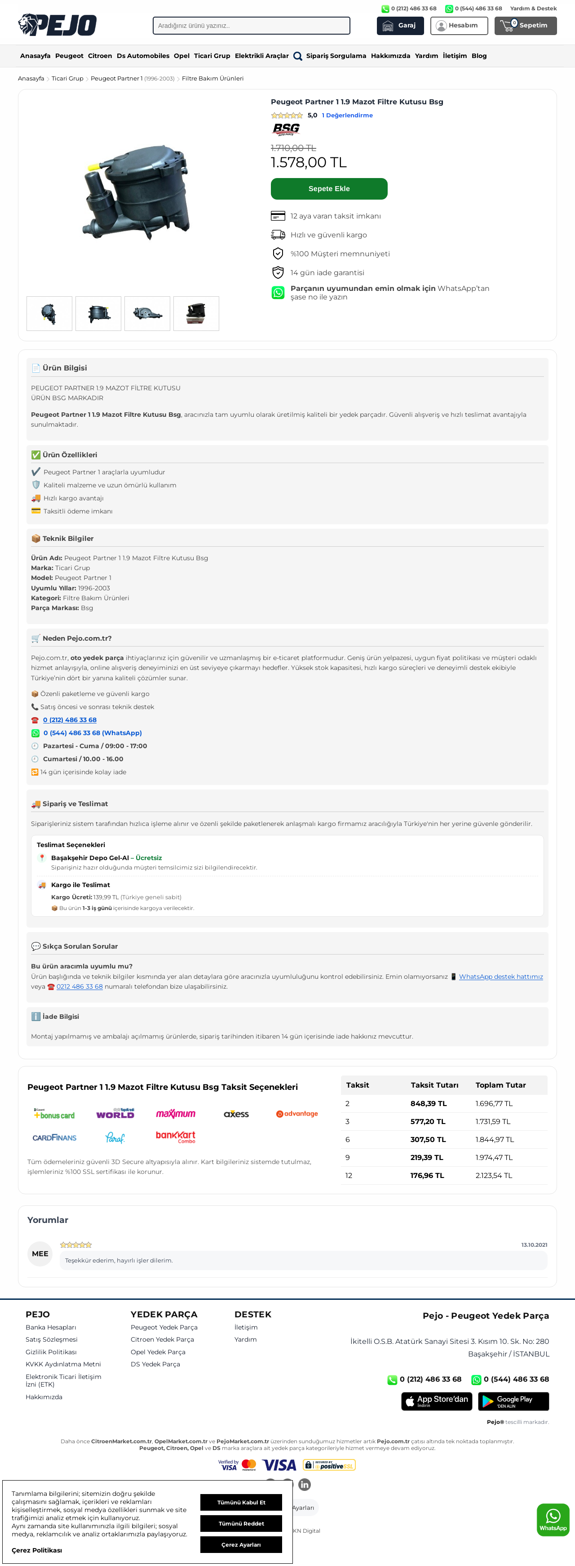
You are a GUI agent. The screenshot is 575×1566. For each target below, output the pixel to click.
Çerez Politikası (37, 1550)
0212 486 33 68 (80, 986)
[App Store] (437, 1401)
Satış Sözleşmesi (52, 1339)
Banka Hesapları (51, 1327)
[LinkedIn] (304, 1485)
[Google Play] (513, 1401)
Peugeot (69, 56)
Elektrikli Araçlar (262, 56)
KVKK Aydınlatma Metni (63, 1364)
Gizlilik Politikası (51, 1352)
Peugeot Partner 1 (133, 78)
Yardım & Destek (533, 8)
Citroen (100, 56)
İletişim (455, 56)
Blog (479, 56)
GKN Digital (304, 1530)
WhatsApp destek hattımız (501, 977)
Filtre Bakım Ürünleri (213, 78)
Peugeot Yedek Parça (164, 1327)
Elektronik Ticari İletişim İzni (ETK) (64, 1381)
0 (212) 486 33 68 (70, 720)
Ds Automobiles (143, 56)
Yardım (426, 56)
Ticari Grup (212, 56)
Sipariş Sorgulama (330, 56)
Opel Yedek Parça (158, 1352)
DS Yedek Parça (155, 1364)
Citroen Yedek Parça (162, 1339)
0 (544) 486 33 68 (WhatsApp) (93, 733)
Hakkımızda (391, 56)
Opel (182, 56)
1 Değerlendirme (347, 115)
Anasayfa (35, 56)
